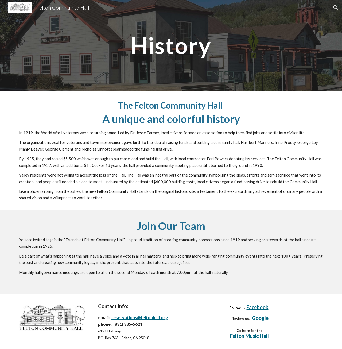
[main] (171, 45)
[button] (335, 7)
